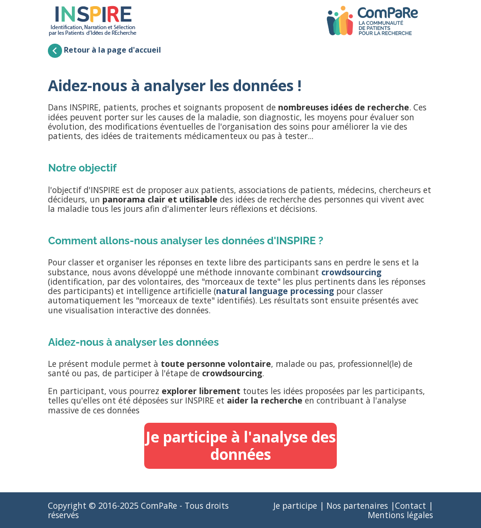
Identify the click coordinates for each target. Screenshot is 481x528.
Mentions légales (400, 514)
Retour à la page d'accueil (104, 50)
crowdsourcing (351, 272)
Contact (410, 505)
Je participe (295, 505)
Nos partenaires (357, 505)
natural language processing (275, 290)
